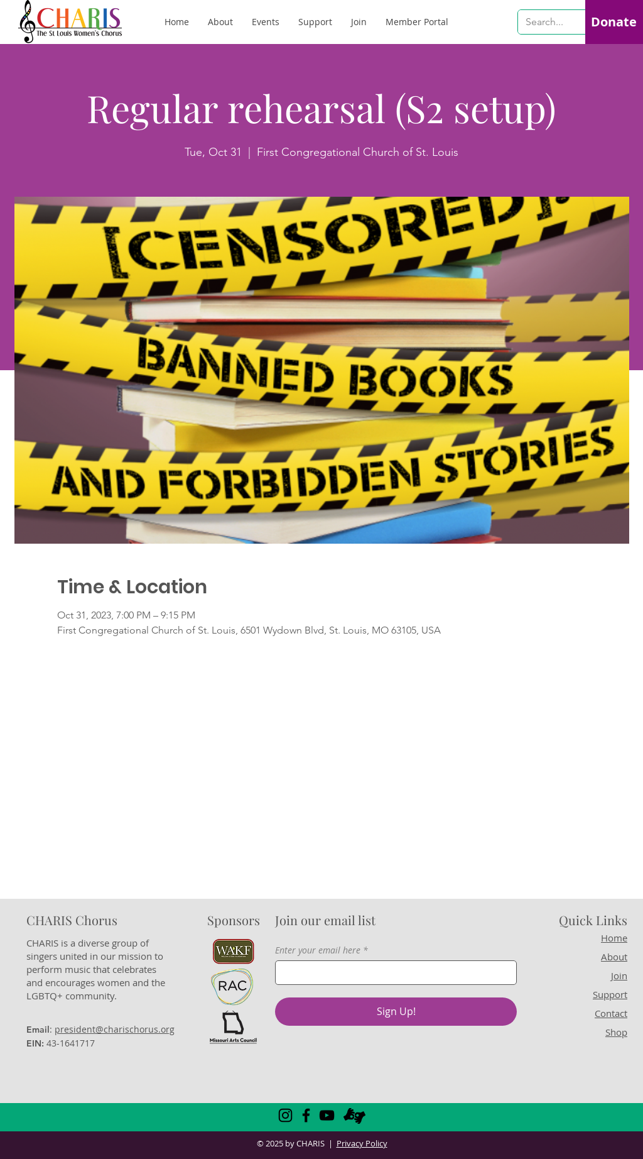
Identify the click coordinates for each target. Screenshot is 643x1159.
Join (619, 975)
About (614, 956)
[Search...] (545, 22)
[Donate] (613, 22)
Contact (611, 1013)
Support (610, 994)
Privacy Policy (362, 1143)
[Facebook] (306, 1115)
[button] (417, 22)
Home (614, 937)
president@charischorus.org (115, 1029)
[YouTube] (327, 1115)
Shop (616, 1032)
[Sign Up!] (396, 1011)
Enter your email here (317, 950)
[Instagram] (285, 1115)
